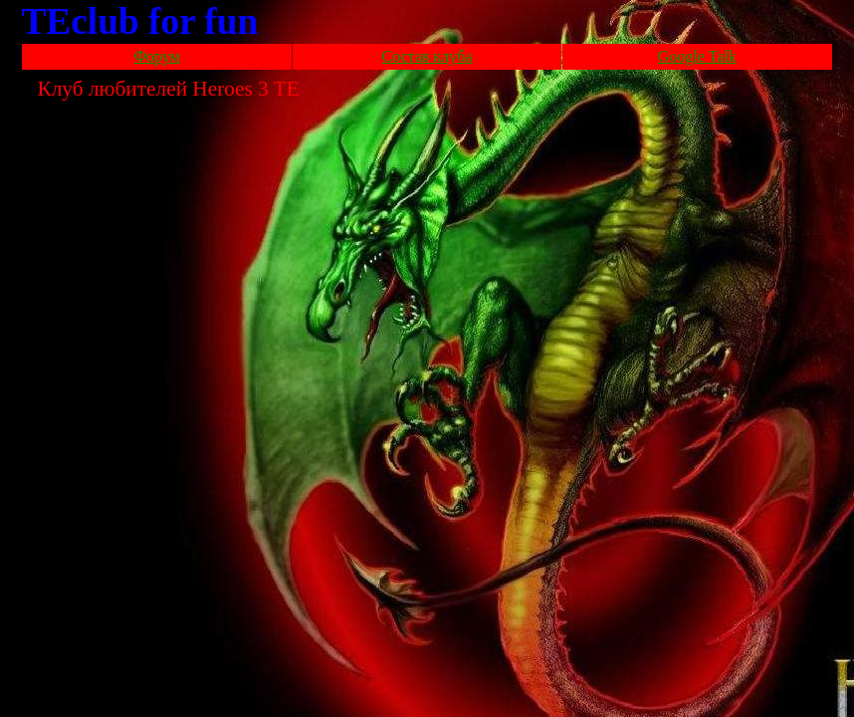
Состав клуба (427, 56)
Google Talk (697, 56)
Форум (156, 56)
